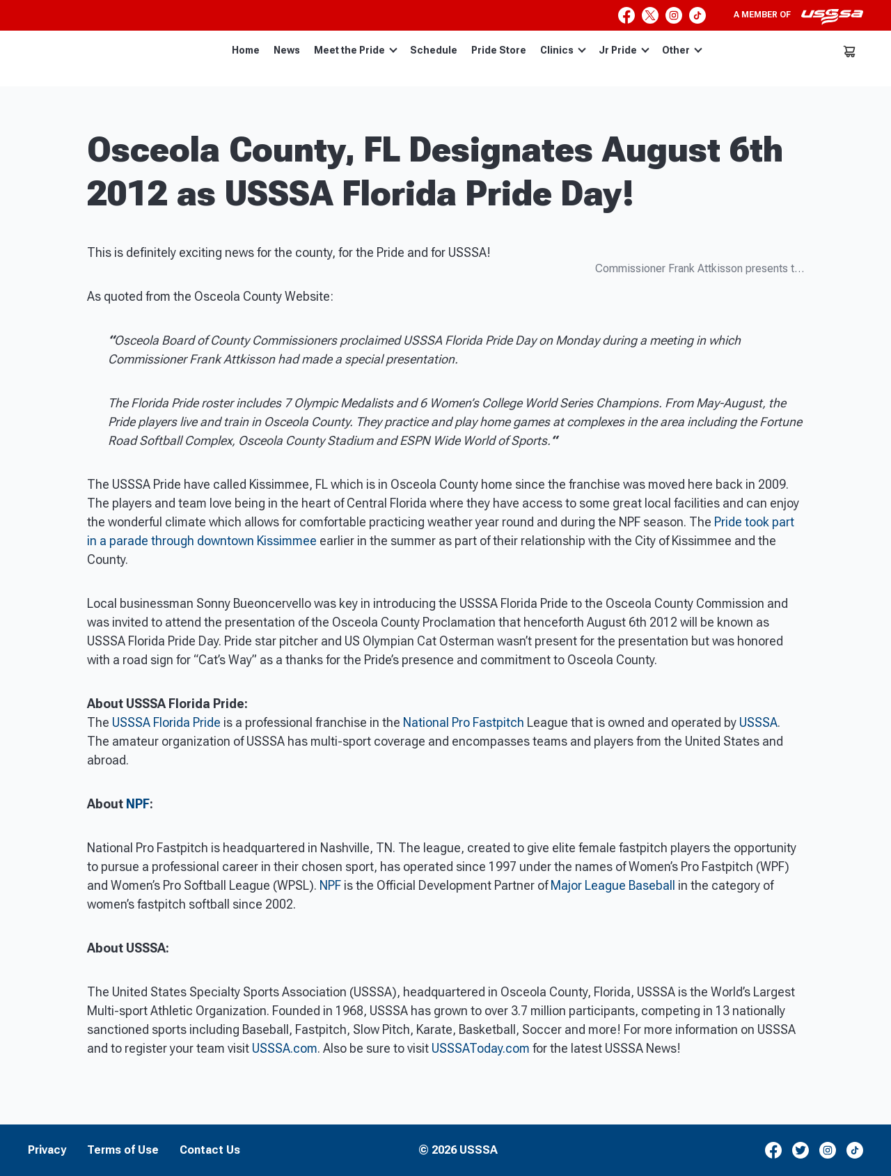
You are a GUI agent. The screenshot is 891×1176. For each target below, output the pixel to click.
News (287, 50)
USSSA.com (284, 1048)
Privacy (47, 1150)
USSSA (758, 722)
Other (682, 50)
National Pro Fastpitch (463, 722)
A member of (798, 16)
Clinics (563, 50)
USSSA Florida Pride (165, 722)
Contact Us (210, 1150)
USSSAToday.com (481, 1048)
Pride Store (498, 50)
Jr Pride (624, 50)
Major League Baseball (613, 885)
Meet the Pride (355, 50)
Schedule (433, 50)
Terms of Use (123, 1150)
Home (246, 50)
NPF (138, 804)
